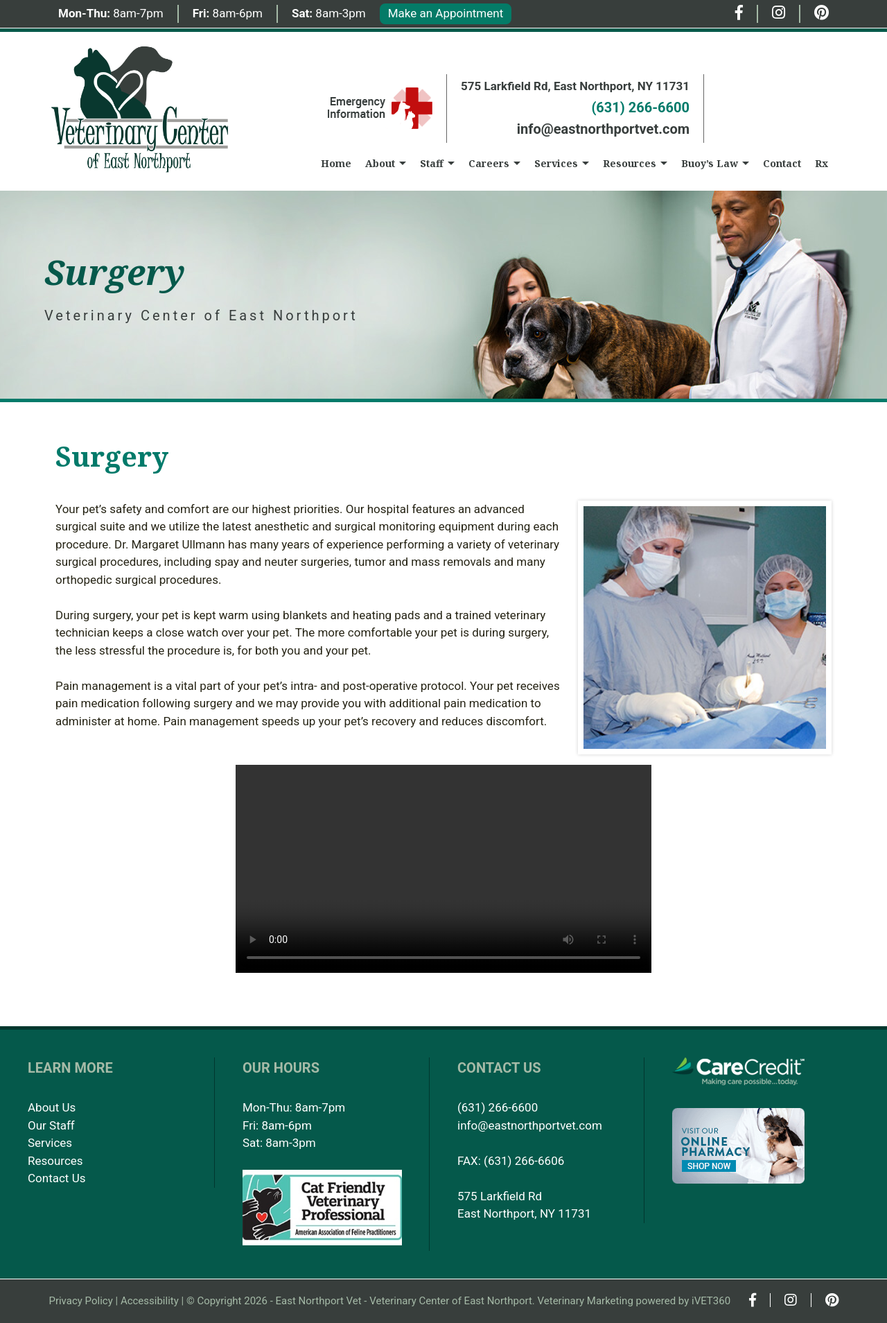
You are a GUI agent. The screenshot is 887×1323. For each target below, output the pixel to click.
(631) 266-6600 (640, 107)
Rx (821, 163)
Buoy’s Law (709, 163)
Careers (488, 163)
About (380, 163)
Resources (629, 163)
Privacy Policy (80, 1301)
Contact (782, 163)
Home (336, 163)
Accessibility (150, 1301)
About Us (52, 1107)
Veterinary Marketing (585, 1301)
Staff (432, 163)
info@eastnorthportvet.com (603, 129)
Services (556, 163)
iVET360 (711, 1301)
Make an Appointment (445, 13)
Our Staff (51, 1125)
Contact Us (56, 1178)
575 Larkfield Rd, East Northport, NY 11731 (575, 86)
